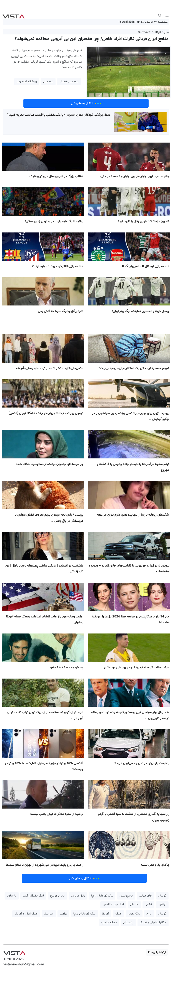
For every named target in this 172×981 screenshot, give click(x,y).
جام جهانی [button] (145, 896)
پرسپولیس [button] (126, 896)
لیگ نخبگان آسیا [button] (33, 896)
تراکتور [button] (162, 905)
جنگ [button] (118, 914)
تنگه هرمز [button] (134, 914)
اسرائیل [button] (48, 914)
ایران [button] (149, 914)
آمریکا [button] (105, 914)
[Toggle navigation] (167, 15)
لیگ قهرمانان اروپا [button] (102, 896)
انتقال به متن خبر (86, 103)
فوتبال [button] (162, 896)
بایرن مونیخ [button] (57, 896)
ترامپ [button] (63, 914)
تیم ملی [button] (48, 82)
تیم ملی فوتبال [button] (69, 82)
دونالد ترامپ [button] (109, 923)
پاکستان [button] (128, 923)
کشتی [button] (148, 905)
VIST (14, 15)
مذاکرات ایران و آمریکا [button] (153, 923)
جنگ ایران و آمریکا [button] (26, 914)
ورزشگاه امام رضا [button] (27, 82)
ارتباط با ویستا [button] (157, 952)
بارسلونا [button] (11, 896)
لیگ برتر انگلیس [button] (113, 905)
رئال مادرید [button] (78, 896)
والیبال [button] (134, 905)
